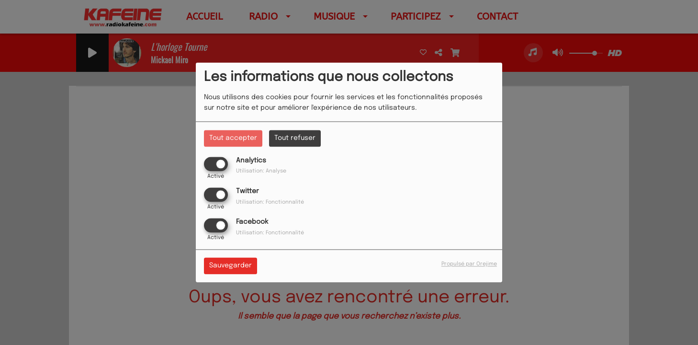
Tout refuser (294, 138)
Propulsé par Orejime (469, 264)
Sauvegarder (230, 266)
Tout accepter (233, 138)
